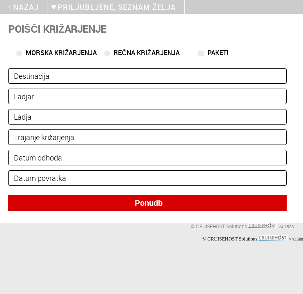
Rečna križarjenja (146, 52)
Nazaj (26, 7)
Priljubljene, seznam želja (117, 7)
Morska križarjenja (61, 52)
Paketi (218, 52)
